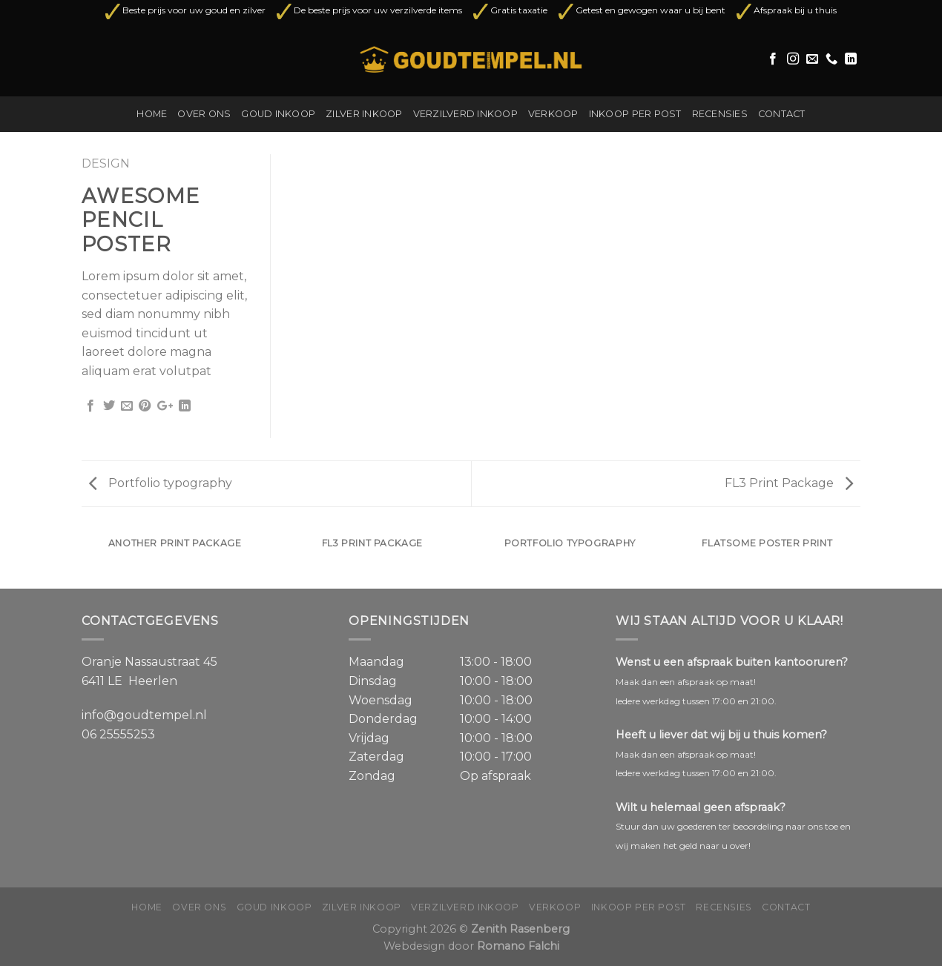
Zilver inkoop (364, 113)
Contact (782, 113)
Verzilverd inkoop (465, 113)
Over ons (204, 113)
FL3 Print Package (789, 483)
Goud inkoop (278, 113)
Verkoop (553, 113)
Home (151, 113)
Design (106, 163)
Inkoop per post (635, 113)
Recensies (720, 113)
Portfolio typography (160, 483)
